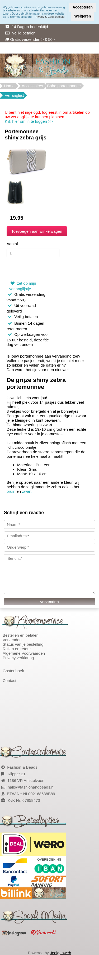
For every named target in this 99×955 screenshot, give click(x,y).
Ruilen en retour (17, 648)
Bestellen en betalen (21, 635)
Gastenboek (13, 670)
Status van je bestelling (23, 644)
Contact (9, 680)
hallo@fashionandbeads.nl (31, 787)
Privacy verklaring (18, 657)
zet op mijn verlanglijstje (22, 285)
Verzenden (12, 639)
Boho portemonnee (64, 85)
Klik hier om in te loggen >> (29, 121)
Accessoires (32, 85)
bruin (11, 491)
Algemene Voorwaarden (24, 653)
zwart (26, 491)
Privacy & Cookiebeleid (49, 16)
